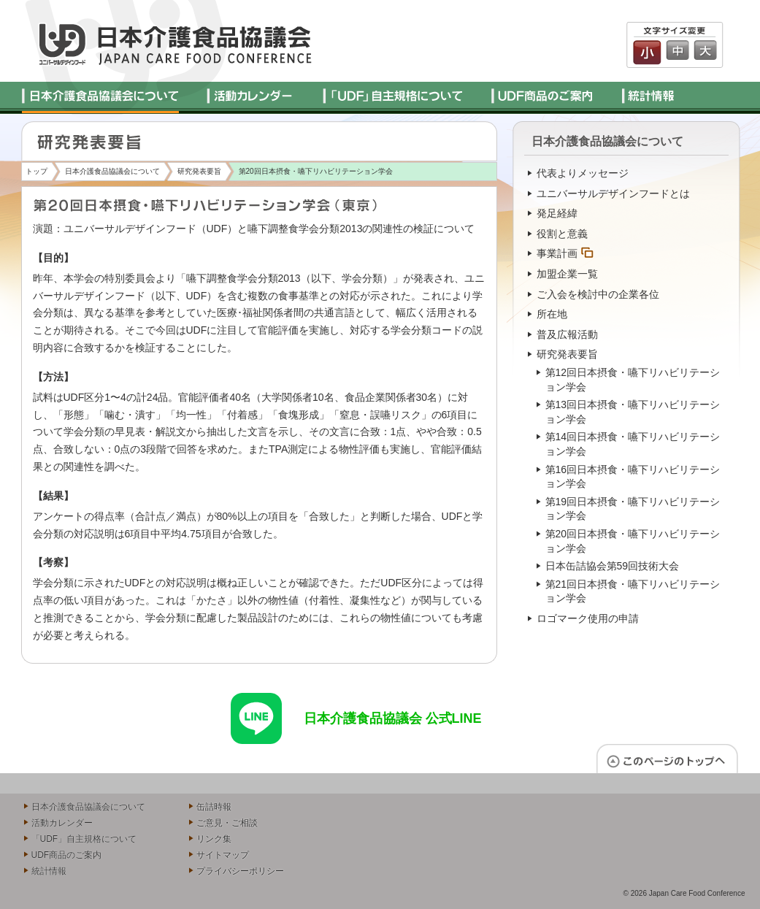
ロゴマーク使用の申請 (588, 618)
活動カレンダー (62, 823)
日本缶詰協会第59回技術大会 (612, 566)
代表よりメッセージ (583, 173)
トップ (36, 171)
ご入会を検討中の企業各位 (598, 294)
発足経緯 (557, 213)
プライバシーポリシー (240, 871)
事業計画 (557, 253)
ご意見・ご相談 (227, 823)
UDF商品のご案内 (66, 855)
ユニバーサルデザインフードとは (613, 193)
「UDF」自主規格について (84, 839)
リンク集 (213, 839)
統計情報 (48, 871)
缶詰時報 (213, 807)
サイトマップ (222, 855)
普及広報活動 (567, 334)
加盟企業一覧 (567, 274)
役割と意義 (562, 233)
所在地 (552, 314)
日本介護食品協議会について (112, 171)
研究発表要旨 (199, 171)
